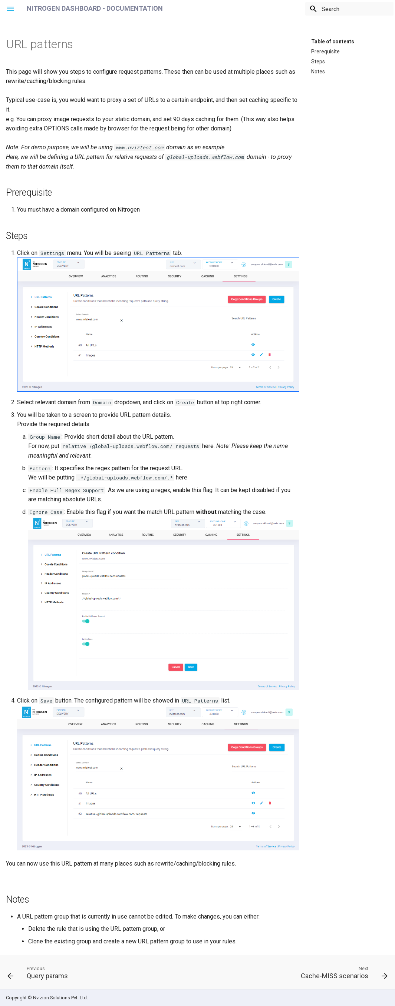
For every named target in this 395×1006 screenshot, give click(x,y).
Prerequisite (325, 51)
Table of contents (332, 41)
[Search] (350, 9)
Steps (318, 61)
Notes (318, 71)
